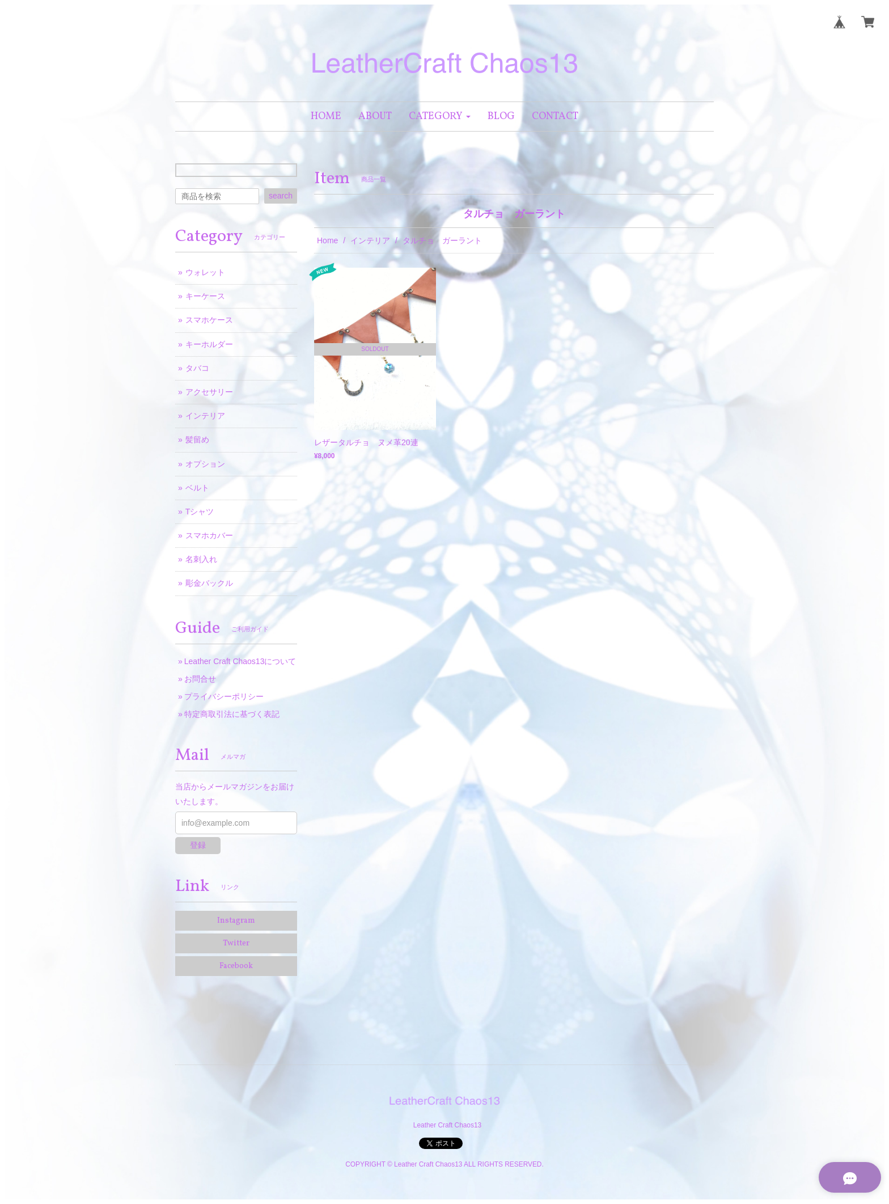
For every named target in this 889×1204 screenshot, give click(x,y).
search (281, 195)
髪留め (197, 439)
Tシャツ (199, 511)
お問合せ (200, 678)
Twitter (236, 943)
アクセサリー (209, 391)
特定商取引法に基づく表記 (232, 714)
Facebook (236, 966)
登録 (198, 845)
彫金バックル (209, 583)
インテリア (370, 240)
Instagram (236, 920)
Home (327, 240)
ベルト (197, 487)
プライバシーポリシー (224, 696)
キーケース (205, 296)
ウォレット (205, 272)
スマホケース (209, 319)
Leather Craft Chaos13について (240, 661)
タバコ (197, 368)
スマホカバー (209, 535)
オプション (205, 463)
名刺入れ (201, 559)
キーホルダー (209, 344)
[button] (439, 116)
